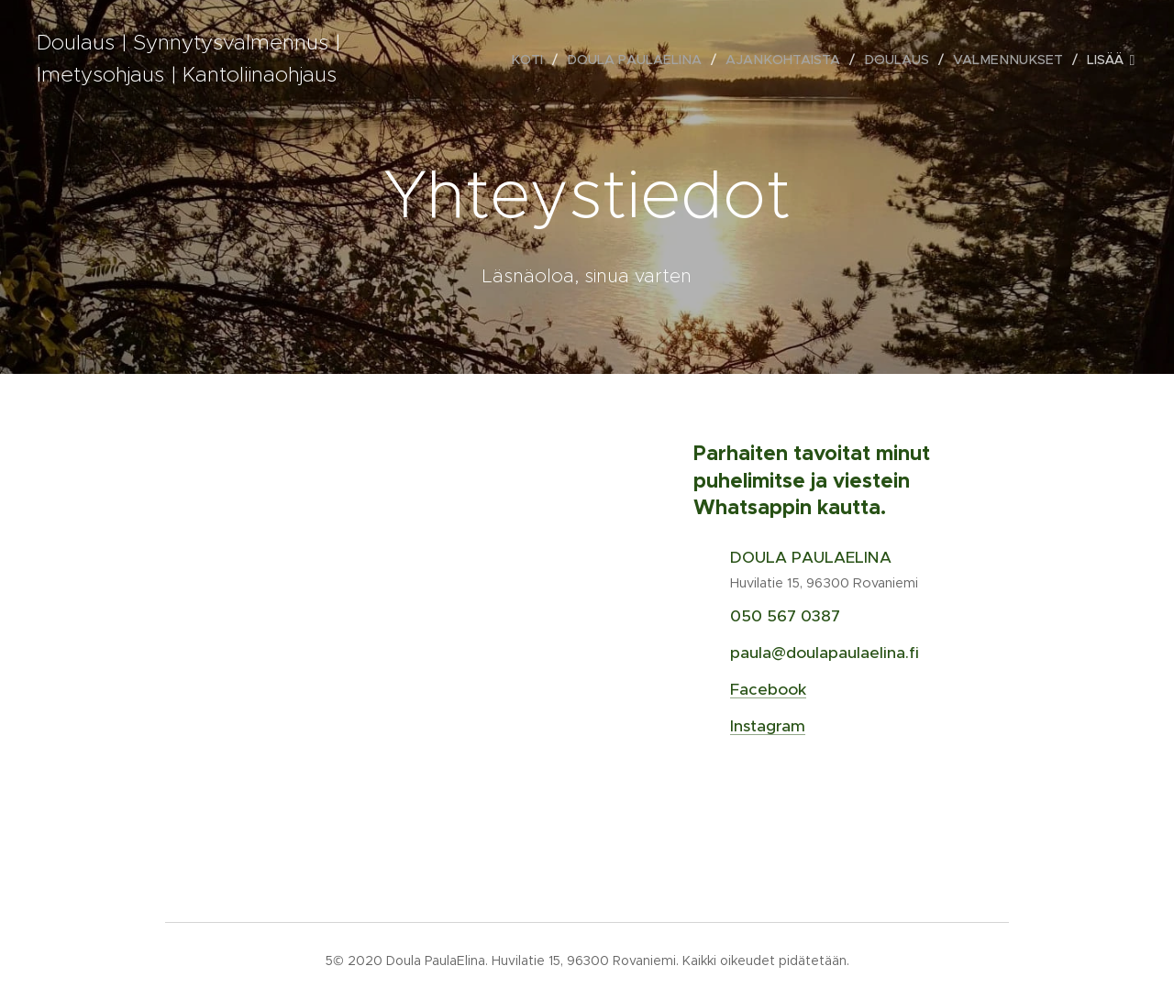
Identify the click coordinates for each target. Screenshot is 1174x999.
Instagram (767, 726)
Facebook (768, 689)
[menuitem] (544, 59)
